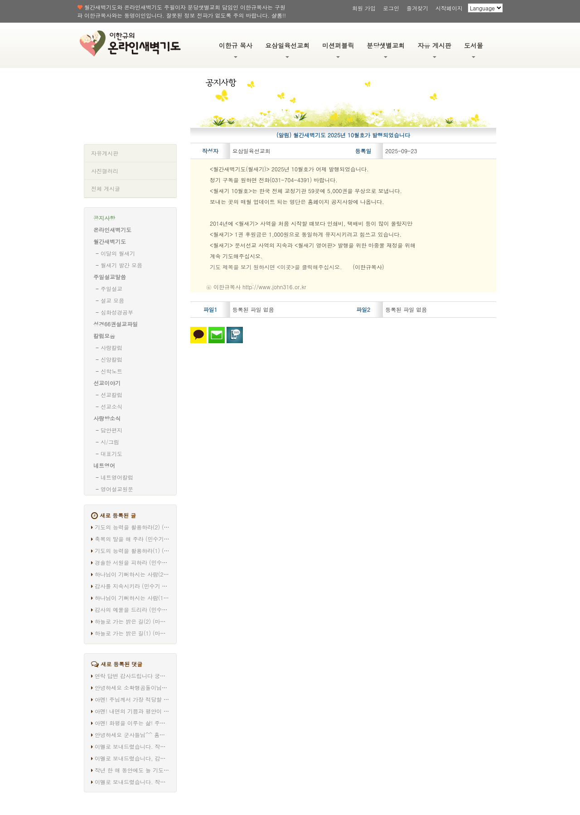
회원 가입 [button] (364, 8)
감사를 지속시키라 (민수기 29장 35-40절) (147, 586)
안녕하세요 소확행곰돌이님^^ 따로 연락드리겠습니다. (162, 687)
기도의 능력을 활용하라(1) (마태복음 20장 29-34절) (159, 550)
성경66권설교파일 (115, 324)
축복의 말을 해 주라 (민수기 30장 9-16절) (147, 539)
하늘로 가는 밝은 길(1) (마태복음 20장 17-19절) (155, 633)
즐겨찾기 (417, 8)
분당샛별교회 (386, 49)
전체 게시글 (105, 188)
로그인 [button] (391, 8)
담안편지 (111, 430)
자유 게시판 (434, 49)
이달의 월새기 (118, 253)
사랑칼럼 (111, 347)
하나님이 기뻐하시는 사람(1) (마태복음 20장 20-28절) (162, 598)
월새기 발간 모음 (121, 265)
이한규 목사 (236, 49)
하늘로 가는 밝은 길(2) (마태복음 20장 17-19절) (155, 621)
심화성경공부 (117, 312)
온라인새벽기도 (112, 229)
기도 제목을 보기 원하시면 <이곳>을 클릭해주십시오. (276, 267)
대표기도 (111, 453)
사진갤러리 (104, 171)
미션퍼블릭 (338, 49)
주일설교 (111, 288)
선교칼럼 (111, 394)
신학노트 (111, 371)
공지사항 (104, 218)
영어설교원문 (117, 489)
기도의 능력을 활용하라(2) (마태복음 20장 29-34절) (159, 527)
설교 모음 (112, 300)
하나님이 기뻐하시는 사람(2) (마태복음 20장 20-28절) (162, 574)
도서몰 (473, 49)
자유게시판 (104, 153)
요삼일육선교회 (287, 49)
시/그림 (110, 442)
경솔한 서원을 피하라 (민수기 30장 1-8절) (147, 562)
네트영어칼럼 (117, 477)
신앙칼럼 (111, 359)
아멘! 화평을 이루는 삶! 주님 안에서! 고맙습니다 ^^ (159, 723)
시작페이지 (449, 8)
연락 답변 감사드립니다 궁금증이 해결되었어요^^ (156, 675)
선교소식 (111, 406)
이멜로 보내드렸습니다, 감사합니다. (139, 758)
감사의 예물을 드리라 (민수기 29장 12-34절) (150, 609)
